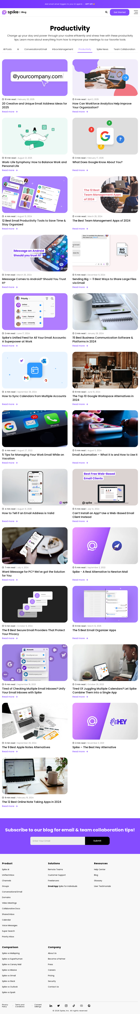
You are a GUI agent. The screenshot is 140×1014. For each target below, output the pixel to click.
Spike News (102, 49)
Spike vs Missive (9, 970)
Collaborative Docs (11, 908)
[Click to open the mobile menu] (136, 12)
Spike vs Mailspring (11, 953)
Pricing (51, 975)
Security (52, 981)
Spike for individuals (62, 886)
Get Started (120, 12)
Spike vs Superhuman (12, 958)
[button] (106, 12)
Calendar (6, 919)
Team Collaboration (124, 49)
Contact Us (53, 986)
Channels (6, 880)
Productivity (85, 49)
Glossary (98, 880)
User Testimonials (102, 886)
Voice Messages (9, 925)
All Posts (7, 49)
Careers (52, 970)
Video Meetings (9, 903)
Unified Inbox (8, 875)
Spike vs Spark (8, 992)
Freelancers (53, 880)
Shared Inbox (8, 914)
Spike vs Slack (8, 981)
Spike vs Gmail (9, 975)
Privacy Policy (5, 1006)
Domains (6, 897)
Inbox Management (62, 49)
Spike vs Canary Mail (11, 964)
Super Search (8, 931)
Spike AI (5, 869)
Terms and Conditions (19, 1006)
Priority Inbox (8, 936)
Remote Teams (55, 869)
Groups (5, 886)
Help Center (99, 869)
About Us (52, 953)
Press (50, 964)
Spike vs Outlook (10, 986)
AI (18, 49)
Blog (96, 875)
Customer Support (57, 875)
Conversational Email (35, 49)
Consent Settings (38, 1006)
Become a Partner (56, 958)
